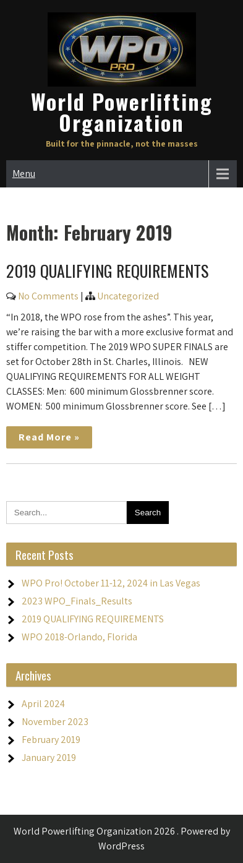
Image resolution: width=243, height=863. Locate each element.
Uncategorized (128, 296)
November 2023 (55, 721)
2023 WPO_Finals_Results (77, 601)
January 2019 (49, 757)
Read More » (49, 437)
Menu (23, 173)
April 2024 (43, 703)
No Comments (48, 296)
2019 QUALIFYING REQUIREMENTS (107, 271)
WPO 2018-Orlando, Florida (79, 636)
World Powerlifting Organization (122, 111)
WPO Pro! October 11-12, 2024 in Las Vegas (111, 583)
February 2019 (51, 739)
